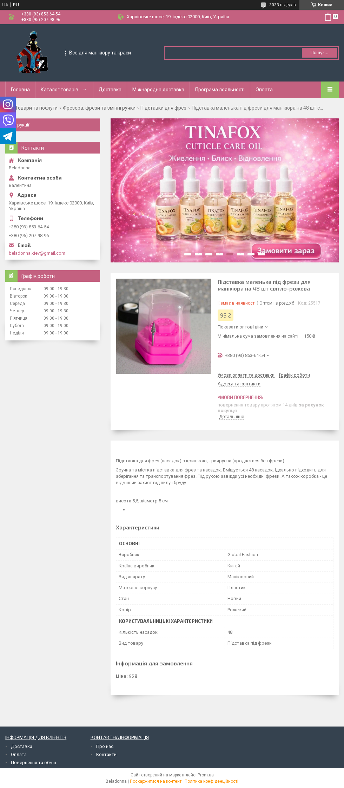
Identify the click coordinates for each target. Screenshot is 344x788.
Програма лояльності (220, 89)
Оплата (264, 89)
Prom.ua (206, 775)
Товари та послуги (36, 108)
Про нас (104, 746)
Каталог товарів (59, 89)
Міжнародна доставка (158, 89)
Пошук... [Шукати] (319, 52)
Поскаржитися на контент (155, 781)
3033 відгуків (282, 4)
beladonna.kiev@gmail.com (37, 253)
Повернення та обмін (33, 762)
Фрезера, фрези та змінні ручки (99, 108)
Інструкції (19, 125)
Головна (20, 89)
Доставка (110, 89)
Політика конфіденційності (211, 781)
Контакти (106, 754)
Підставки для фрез (163, 108)
